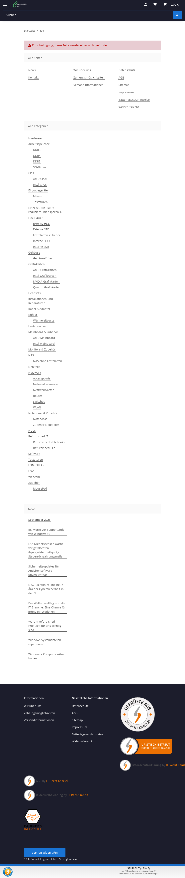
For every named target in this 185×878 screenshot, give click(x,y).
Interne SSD (41, 247)
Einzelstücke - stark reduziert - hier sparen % (45, 210)
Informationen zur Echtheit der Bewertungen (138, 874)
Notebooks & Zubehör (42, 413)
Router (37, 396)
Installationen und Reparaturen (40, 301)
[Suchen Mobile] (88, 15)
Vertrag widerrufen (45, 852)
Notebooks (40, 419)
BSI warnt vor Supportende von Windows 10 (46, 532)
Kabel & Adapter (39, 309)
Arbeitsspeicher (38, 144)
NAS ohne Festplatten (47, 361)
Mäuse (37, 196)
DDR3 (37, 150)
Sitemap (124, 85)
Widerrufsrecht (129, 107)
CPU (31, 173)
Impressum (126, 92)
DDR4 (37, 155)
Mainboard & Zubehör (43, 332)
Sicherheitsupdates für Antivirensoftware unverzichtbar (43, 570)
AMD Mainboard (44, 338)
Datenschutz (127, 70)
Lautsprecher (37, 326)
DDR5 (37, 161)
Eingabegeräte (38, 190)
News (32, 70)
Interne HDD (41, 241)
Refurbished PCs (44, 448)
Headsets (34, 293)
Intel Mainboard (44, 343)
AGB (121, 77)
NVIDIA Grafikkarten (46, 281)
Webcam (34, 477)
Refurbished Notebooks (49, 442)
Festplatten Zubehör (46, 235)
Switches (39, 401)
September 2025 (39, 520)
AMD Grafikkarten (45, 270)
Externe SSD (41, 229)
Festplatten (35, 218)
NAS (31, 355)
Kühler (32, 315)
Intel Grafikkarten (44, 276)
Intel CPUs (40, 184)
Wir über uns (82, 70)
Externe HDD (41, 223)
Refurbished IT (38, 436)
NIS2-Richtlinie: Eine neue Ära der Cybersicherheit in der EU (46, 589)
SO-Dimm (39, 167)
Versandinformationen (88, 85)
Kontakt (33, 77)
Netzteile (34, 367)
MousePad (40, 488)
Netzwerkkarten (43, 390)
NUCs (32, 430)
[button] (145, 4)
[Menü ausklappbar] (5, 2)
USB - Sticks (36, 465)
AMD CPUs (40, 179)
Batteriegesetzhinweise (134, 100)
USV (31, 471)
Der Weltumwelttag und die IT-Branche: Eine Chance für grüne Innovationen (47, 607)
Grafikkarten (36, 264)
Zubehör (34, 483)
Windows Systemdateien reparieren (44, 642)
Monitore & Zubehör (41, 349)
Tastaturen (40, 202)
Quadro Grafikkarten (46, 287)
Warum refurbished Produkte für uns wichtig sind (44, 626)
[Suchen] (177, 15)
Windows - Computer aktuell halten (47, 656)
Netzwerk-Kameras (45, 384)
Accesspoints (41, 378)
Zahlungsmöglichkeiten (89, 77)
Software (34, 454)
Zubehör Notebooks (46, 425)
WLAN (37, 407)
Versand (73, 859)
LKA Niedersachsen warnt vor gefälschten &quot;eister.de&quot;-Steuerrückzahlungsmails (45, 550)
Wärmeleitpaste (43, 320)
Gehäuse (34, 252)
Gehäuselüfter (42, 258)
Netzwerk (34, 372)
